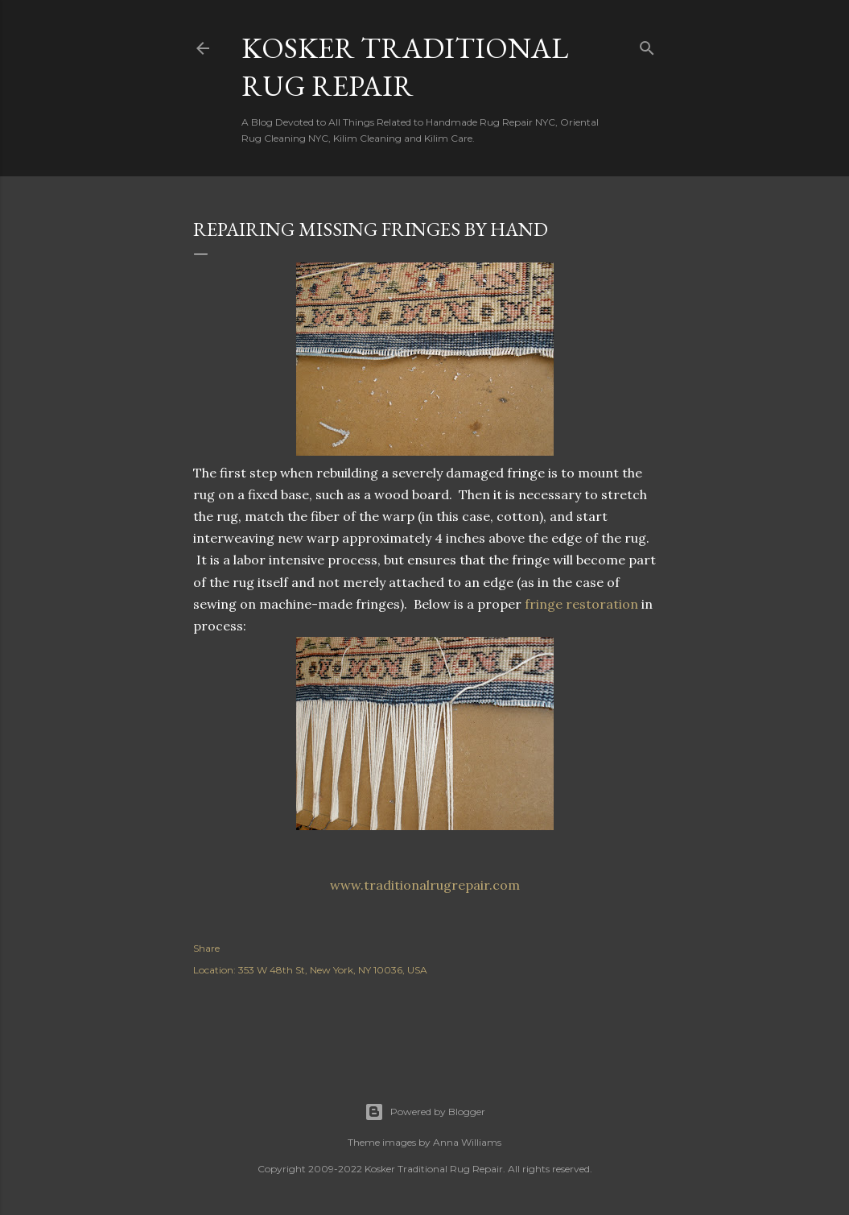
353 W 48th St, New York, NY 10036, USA (332, 970)
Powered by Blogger (425, 1112)
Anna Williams (467, 1142)
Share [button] (206, 948)
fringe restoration (581, 604)
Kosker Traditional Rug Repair (404, 67)
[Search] (647, 44)
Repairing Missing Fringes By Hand (370, 229)
